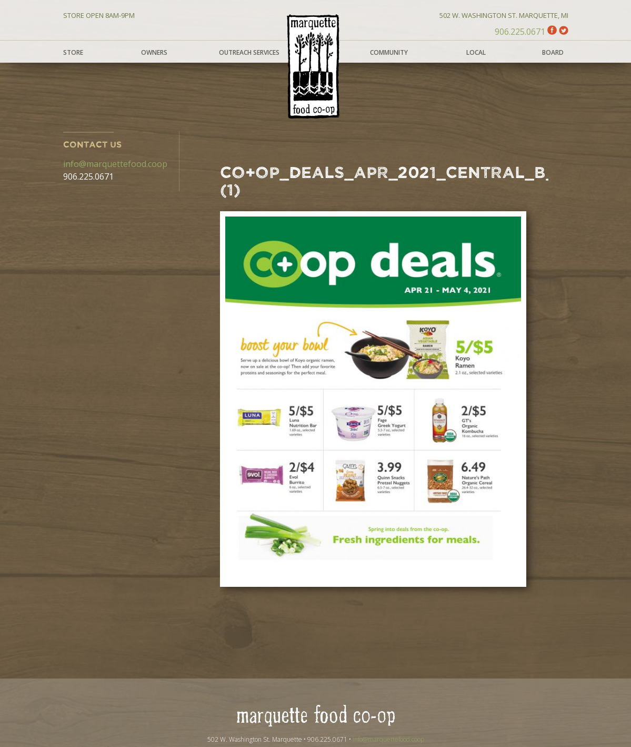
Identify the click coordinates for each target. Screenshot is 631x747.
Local (476, 52)
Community (389, 52)
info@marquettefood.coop (115, 164)
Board (553, 52)
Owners (154, 52)
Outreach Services (249, 52)
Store (73, 52)
